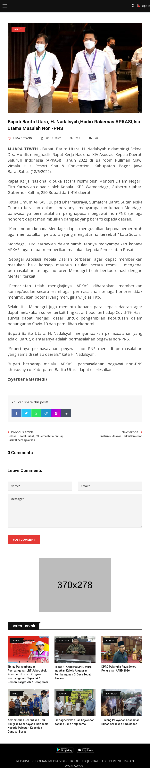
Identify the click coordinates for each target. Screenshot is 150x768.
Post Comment (24, 540)
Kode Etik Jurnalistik (88, 761)
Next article (108, 434)
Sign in (144, 5)
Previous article (41, 436)
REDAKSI (22, 761)
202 (75, 138)
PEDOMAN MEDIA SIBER (50, 761)
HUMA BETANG (20, 138)
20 (93, 138)
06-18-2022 (51, 138)
